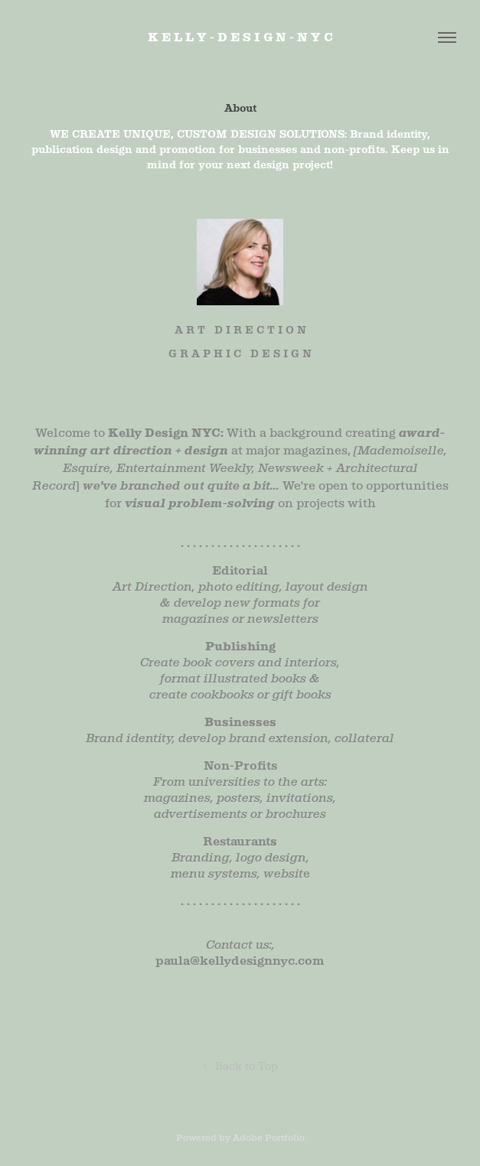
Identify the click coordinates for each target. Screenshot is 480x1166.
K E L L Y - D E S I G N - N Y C (240, 37)
